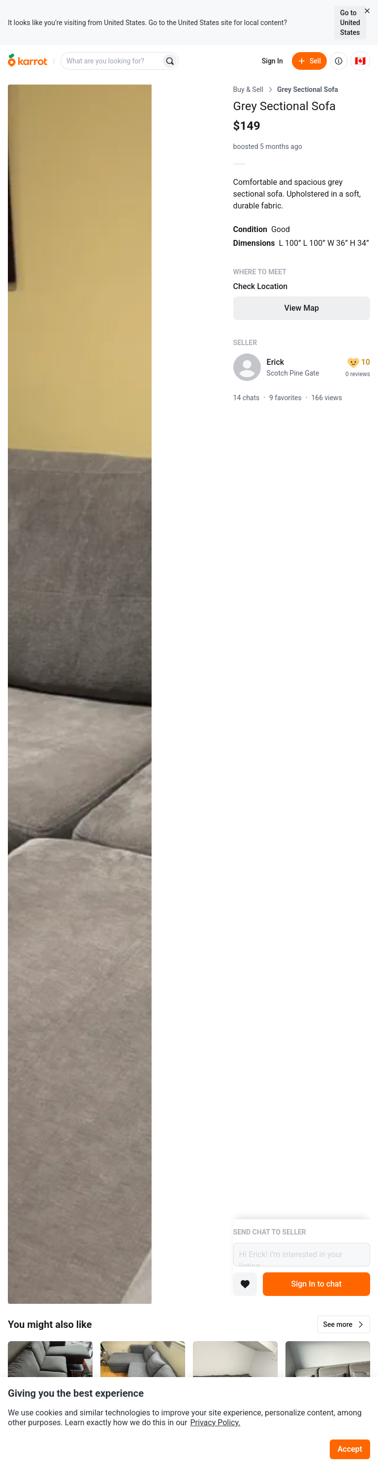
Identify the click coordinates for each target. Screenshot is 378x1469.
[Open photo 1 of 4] (80, 694)
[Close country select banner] (367, 11)
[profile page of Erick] (247, 367)
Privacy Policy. (215, 1422)
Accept (350, 1449)
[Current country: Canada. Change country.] (360, 61)
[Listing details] (301, 652)
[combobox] (112, 61)
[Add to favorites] (245, 1284)
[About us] (338, 61)
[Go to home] (27, 61)
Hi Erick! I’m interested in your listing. (301, 1254)
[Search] (170, 61)
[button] (343, 1324)
